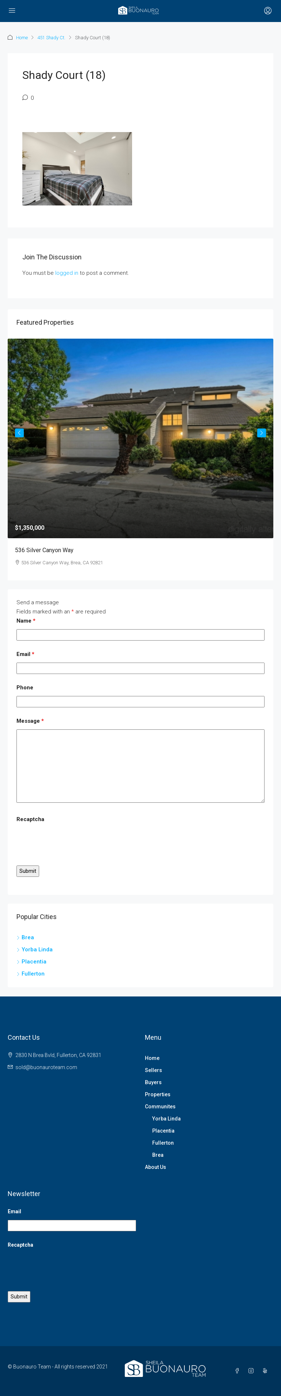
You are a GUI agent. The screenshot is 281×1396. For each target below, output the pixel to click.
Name (25, 620)
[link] (140, 439)
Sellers (153, 1070)
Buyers (153, 1082)
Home (22, 37)
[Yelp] (266, 1371)
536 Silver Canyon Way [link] (44, 550)
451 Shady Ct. (52, 37)
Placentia (163, 1131)
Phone (24, 687)
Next (261, 433)
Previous (19, 433)
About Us (155, 1167)
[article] (140, 460)
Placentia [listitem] (31, 961)
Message (30, 721)
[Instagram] (252, 1371)
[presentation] (72, 842)
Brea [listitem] (25, 937)
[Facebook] (239, 1371)
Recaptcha (30, 819)
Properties (158, 1094)
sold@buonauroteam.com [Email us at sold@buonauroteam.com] (46, 1067)
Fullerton (163, 1143)
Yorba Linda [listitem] (34, 949)
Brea (158, 1155)
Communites (160, 1106)
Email (25, 654)
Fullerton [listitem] (30, 973)
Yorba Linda (166, 1119)
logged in (66, 273)
